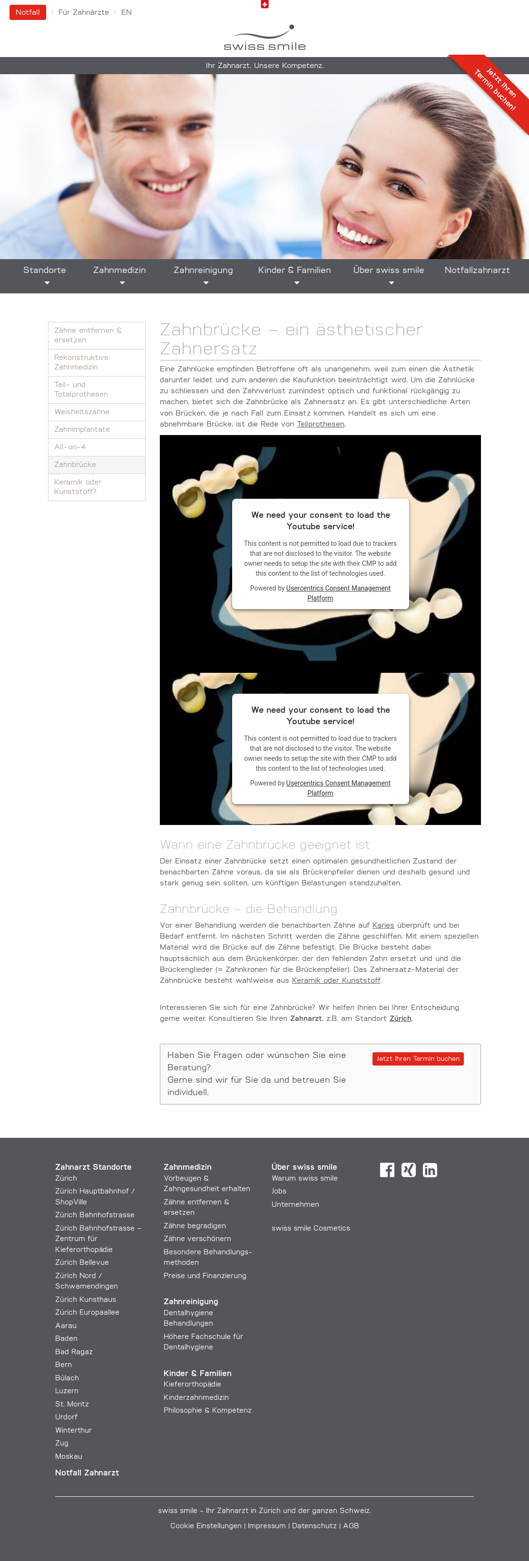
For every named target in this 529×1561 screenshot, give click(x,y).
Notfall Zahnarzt (87, 1473)
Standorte (44, 270)
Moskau (68, 1457)
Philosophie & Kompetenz (208, 1411)
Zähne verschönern (197, 1239)
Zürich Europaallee (87, 1313)
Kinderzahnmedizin (196, 1398)
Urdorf (66, 1417)
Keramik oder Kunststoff (336, 981)
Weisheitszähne (81, 412)
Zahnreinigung (203, 270)
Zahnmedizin (119, 270)
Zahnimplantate (82, 430)
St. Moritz (72, 1404)
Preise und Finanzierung (205, 1276)
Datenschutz (314, 1526)
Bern (63, 1365)
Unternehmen (295, 1205)
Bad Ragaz (74, 1352)
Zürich (66, 1179)
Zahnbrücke (75, 465)
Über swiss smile (388, 270)
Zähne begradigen (195, 1226)
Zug (62, 1443)
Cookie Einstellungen (206, 1526)
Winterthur (73, 1431)
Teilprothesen (320, 424)
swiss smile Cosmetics (311, 1228)
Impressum (267, 1526)
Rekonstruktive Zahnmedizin (81, 362)
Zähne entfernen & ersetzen (88, 335)
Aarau (66, 1326)
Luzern (66, 1391)
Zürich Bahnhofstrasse (95, 1215)
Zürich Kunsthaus (85, 1300)
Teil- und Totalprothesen (81, 389)
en (126, 13)
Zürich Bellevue (82, 1263)
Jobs (279, 1191)
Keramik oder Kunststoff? (77, 487)
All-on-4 (70, 447)
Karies (383, 926)
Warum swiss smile (305, 1179)
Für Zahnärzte (84, 13)
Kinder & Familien (294, 270)
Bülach (67, 1378)
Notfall (28, 13)
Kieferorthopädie (192, 1384)
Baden (66, 1339)
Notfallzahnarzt (477, 270)
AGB (351, 1526)
